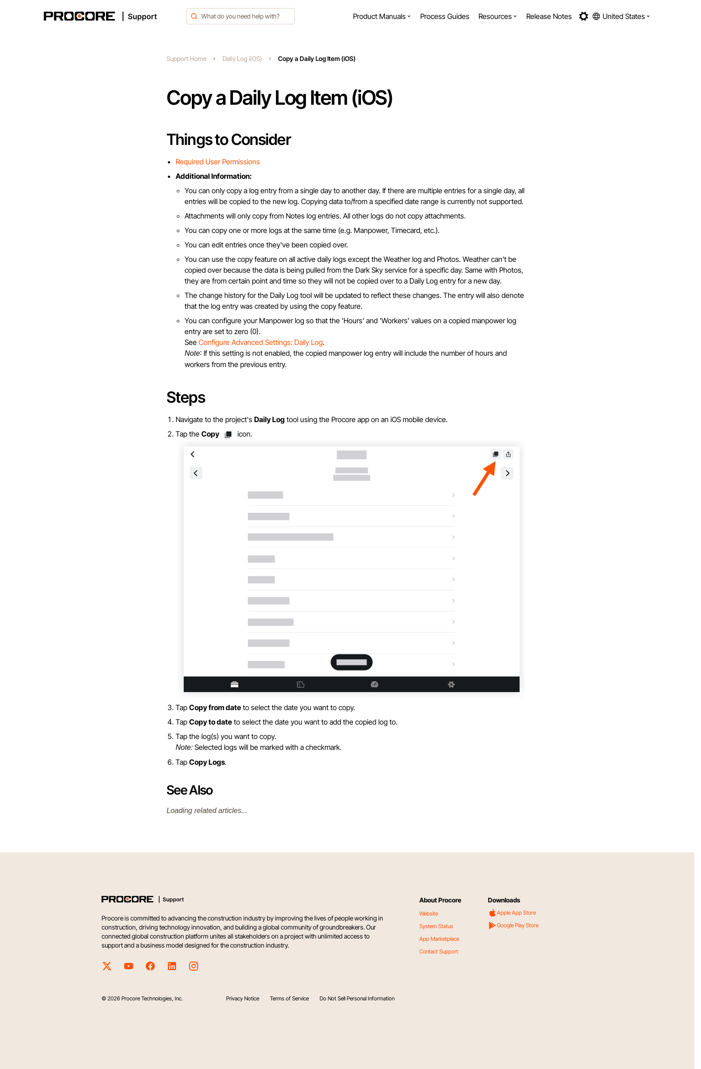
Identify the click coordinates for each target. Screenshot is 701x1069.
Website (428, 913)
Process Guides (444, 16)
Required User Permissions (218, 161)
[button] (382, 16)
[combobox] (240, 16)
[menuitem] (382, 16)
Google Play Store (513, 925)
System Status (436, 926)
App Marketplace (439, 938)
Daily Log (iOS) (242, 58)
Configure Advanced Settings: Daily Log (261, 342)
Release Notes (549, 16)
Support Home (186, 58)
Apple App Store (512, 912)
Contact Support (438, 951)
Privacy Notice (242, 998)
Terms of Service (289, 998)
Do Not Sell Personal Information (357, 998)
